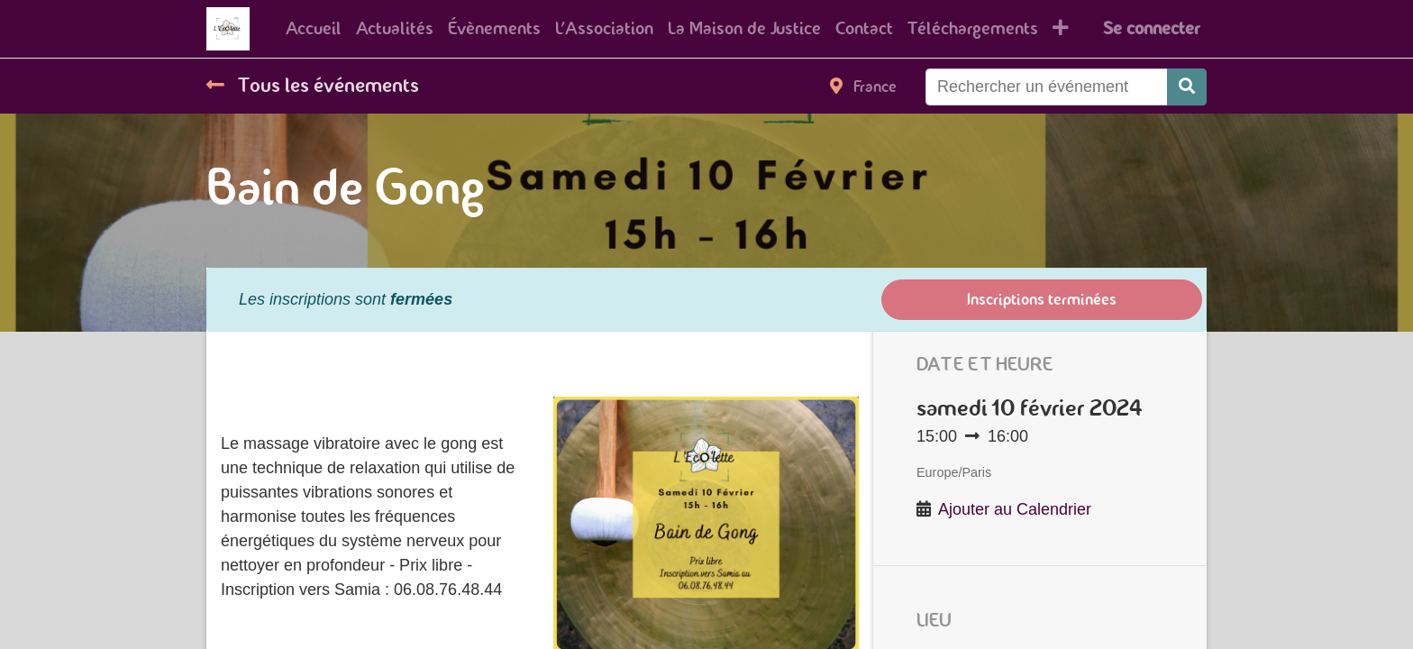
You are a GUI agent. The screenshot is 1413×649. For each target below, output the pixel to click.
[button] (1060, 29)
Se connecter (1151, 28)
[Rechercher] (1187, 87)
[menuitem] (313, 29)
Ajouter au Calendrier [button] (1014, 509)
